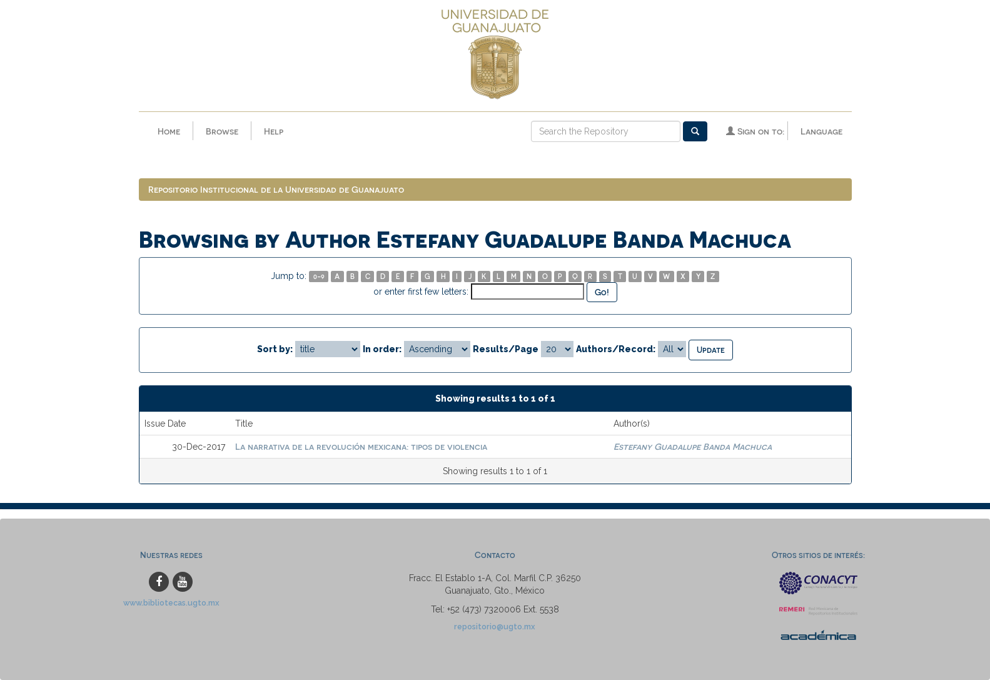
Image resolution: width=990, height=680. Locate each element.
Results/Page (505, 349)
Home (169, 131)
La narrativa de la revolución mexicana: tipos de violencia (361, 446)
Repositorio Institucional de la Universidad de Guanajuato (276, 189)
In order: (382, 349)
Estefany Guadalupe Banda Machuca (693, 446)
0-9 (319, 276)
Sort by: (275, 349)
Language (821, 131)
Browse (222, 131)
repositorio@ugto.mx (494, 626)
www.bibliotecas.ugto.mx (171, 602)
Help (273, 131)
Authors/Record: (615, 349)
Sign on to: (755, 131)
